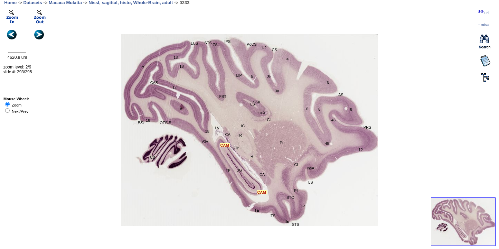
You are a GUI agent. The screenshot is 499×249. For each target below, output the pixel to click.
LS (310, 182)
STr (235, 148)
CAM (224, 145)
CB (152, 157)
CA (262, 175)
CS (274, 50)
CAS (154, 83)
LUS (194, 43)
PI (296, 190)
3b (269, 77)
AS (340, 95)
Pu (282, 143)
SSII (256, 102)
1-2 (263, 48)
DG (239, 170)
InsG (261, 112)
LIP (239, 75)
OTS (164, 123)
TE (256, 210)
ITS (272, 216)
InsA (310, 168)
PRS (367, 127)
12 (361, 150)
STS (207, 43)
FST (222, 96)
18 (207, 131)
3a (277, 91)
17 (142, 68)
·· (483, 24)
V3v (204, 141)
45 (327, 143)
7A (215, 45)
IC (243, 126)
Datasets (32, 2)
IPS (227, 41)
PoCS (252, 44)
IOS (141, 122)
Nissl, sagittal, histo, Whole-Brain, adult (130, 2)
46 (333, 120)
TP (302, 206)
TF (228, 170)
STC (290, 197)
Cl (296, 165)
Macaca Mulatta (65, 2)
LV (217, 128)
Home (10, 2)
